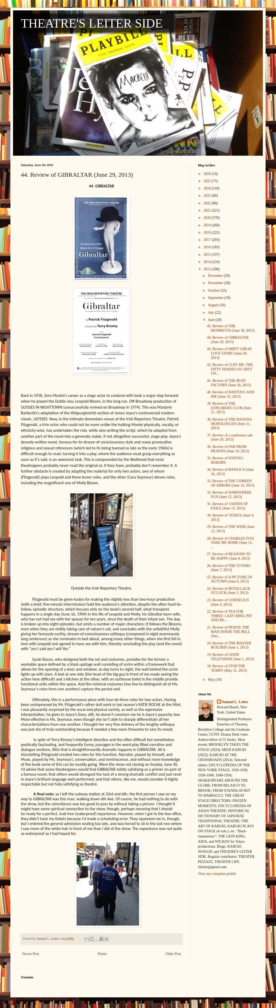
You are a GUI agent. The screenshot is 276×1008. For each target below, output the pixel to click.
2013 (208, 269)
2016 (208, 247)
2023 (208, 196)
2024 (208, 188)
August (213, 305)
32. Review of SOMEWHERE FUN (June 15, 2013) (229, 494)
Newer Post (30, 954)
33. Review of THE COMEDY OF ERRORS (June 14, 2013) (230, 483)
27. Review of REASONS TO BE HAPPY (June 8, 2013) (229, 556)
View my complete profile (217, 874)
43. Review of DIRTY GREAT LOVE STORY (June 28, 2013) (229, 353)
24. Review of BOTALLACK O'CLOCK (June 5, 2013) (228, 591)
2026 (208, 174)
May (211, 680)
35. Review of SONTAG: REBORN (225, 460)
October (214, 290)
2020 (208, 218)
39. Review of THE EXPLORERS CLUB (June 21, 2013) (229, 408)
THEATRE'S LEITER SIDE (92, 23)
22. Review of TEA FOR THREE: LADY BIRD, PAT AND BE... (229, 616)
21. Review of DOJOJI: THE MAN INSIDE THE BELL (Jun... (228, 631)
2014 (208, 262)
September (216, 298)
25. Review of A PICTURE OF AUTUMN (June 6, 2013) (229, 579)
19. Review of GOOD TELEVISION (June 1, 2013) (230, 657)
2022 (208, 203)
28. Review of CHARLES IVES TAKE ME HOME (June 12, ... (230, 542)
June (211, 320)
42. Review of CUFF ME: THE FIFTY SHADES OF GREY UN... (230, 369)
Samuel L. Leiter (235, 702)
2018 (208, 232)
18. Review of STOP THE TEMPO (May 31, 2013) (227, 668)
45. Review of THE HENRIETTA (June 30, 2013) (231, 328)
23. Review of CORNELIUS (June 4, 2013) (228, 602)
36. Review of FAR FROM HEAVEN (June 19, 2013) (228, 449)
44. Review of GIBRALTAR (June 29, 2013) (228, 340)
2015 (208, 255)
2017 (208, 240)
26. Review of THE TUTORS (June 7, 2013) (228, 568)
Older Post (173, 954)
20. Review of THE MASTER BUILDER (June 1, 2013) (229, 645)
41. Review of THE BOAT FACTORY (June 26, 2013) (229, 383)
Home (102, 954)
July (211, 313)
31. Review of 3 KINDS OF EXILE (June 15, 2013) (227, 506)
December (216, 276)
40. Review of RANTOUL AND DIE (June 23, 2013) (230, 394)
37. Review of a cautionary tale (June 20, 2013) (230, 437)
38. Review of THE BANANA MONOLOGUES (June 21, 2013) (229, 423)
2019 (208, 225)
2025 (208, 181)
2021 (208, 210)
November (216, 283)
